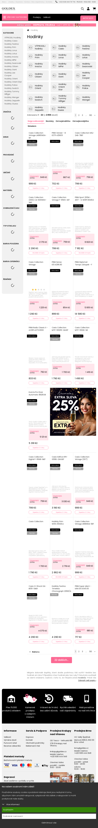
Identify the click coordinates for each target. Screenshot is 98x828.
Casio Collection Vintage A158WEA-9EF (84, 521)
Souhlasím (8, 809)
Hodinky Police (10, 85)
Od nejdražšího (63, 121)
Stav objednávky (37, 2)
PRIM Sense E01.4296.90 (57, 262)
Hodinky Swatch (11, 88)
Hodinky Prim (10, 47)
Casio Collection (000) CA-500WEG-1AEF (38, 199)
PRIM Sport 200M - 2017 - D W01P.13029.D (84, 198)
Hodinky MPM (10, 60)
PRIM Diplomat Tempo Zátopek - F (83, 262)
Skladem (32, 126)
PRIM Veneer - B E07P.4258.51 (59, 133)
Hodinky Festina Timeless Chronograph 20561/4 (59, 588)
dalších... (61, 658)
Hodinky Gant (10, 69)
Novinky (50, 121)
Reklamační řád (33, 744)
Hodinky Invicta (11, 57)
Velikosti (46, 17)
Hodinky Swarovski (12, 63)
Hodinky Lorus (10, 50)
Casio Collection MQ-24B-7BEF (84, 133)
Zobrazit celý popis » (87, 678)
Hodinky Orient (11, 78)
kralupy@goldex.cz (58, 750)
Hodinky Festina (11, 44)
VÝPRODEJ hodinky (12, 37)
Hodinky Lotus (10, 53)
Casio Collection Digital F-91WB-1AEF (37, 457)
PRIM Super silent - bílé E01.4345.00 (83, 585)
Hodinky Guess (11, 103)
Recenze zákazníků (12, 744)
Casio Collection (36, 520)
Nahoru (34, 650)
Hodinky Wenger (11, 97)
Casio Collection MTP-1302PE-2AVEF (60, 328)
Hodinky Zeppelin (12, 100)
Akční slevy (88, 18)
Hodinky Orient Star (13, 82)
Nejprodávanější (36, 121)
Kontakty (49, 2)
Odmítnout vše (49, 822)
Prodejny (37, 17)
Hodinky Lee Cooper (9, 74)
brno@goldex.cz (81, 746)
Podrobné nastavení (13, 816)
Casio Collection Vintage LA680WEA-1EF (37, 135)
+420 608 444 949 (58, 755)
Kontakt (29, 738)
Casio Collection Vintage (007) (82, 457)
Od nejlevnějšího (80, 121)
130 (90, 115)
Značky (11, 2)
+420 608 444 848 (82, 751)
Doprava (19, 2)
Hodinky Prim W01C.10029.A (58, 521)
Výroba (27, 2)
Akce (3, 2)
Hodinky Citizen (11, 66)
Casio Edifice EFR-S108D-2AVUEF (60, 457)
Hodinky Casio (10, 41)
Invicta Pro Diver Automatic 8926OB (37, 392)
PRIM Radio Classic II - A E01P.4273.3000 (38, 328)
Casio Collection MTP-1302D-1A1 (82, 328)
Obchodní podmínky (35, 741)
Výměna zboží (10, 738)
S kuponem (34, 176)
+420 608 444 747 (64, 2)
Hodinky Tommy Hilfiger (11, 92)
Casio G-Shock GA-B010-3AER (37, 585)
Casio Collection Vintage (36, 262)
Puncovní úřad (10, 741)
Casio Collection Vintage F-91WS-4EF (61, 198)
